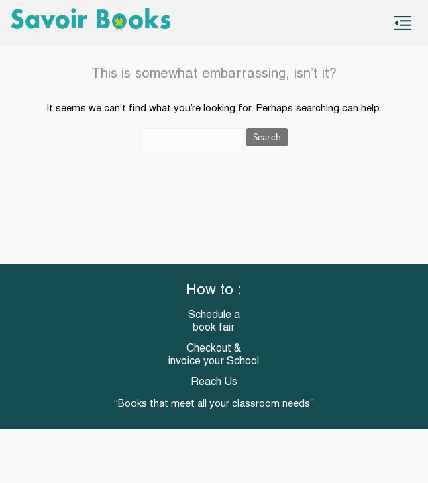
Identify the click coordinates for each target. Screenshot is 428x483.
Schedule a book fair (214, 322)
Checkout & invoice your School (213, 355)
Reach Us (214, 382)
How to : (214, 291)
